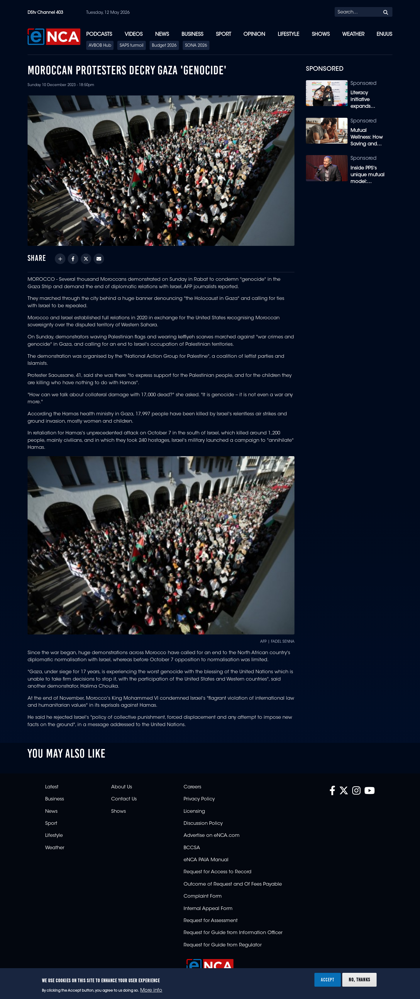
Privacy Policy (199, 799)
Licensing (194, 811)
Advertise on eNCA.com (212, 835)
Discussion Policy (203, 823)
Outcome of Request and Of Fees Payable (233, 884)
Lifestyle (288, 34)
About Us (121, 787)
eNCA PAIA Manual (206, 860)
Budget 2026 (164, 46)
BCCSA (192, 848)
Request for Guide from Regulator (223, 945)
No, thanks (359, 980)
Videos (134, 34)
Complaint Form (203, 896)
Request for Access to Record (217, 872)
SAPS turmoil (131, 46)
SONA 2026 (196, 46)
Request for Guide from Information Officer (233, 933)
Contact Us (124, 799)
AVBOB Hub (100, 46)
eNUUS (384, 34)
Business (192, 34)
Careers (192, 787)
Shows (321, 34)
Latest (51, 787)
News (162, 34)
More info (151, 990)
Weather (353, 34)
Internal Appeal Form (208, 908)
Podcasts (99, 34)
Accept (327, 980)
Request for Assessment (211, 921)
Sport (223, 34)
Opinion (254, 34)
